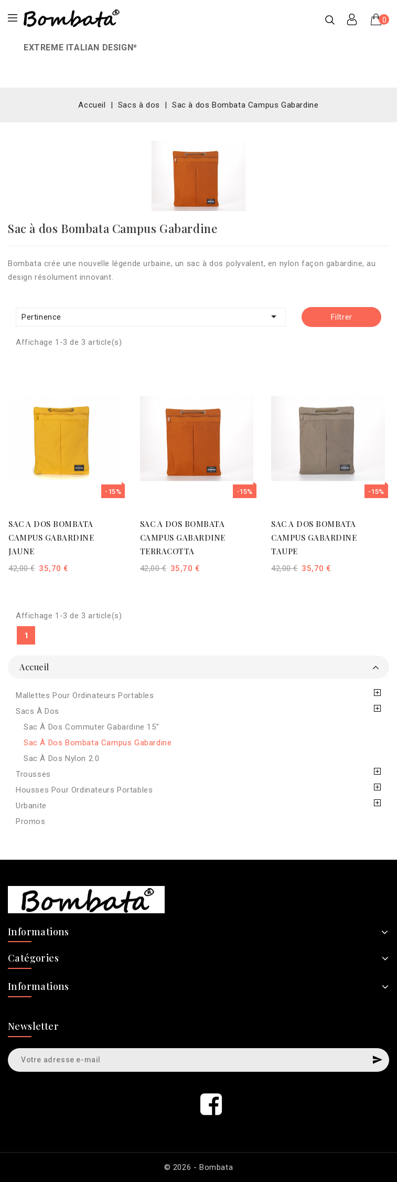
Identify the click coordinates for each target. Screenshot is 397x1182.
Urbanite (31, 805)
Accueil (34, 666)
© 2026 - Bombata (198, 1167)
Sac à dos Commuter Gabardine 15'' (91, 727)
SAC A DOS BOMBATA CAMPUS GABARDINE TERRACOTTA (183, 537)
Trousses (33, 774)
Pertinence (151, 316)
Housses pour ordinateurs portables (84, 790)
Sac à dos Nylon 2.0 (61, 758)
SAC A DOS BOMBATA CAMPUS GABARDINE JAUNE (51, 537)
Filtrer (341, 317)
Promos (31, 821)
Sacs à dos (37, 711)
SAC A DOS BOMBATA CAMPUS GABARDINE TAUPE (314, 537)
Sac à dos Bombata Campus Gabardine (97, 742)
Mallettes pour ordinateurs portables (85, 695)
